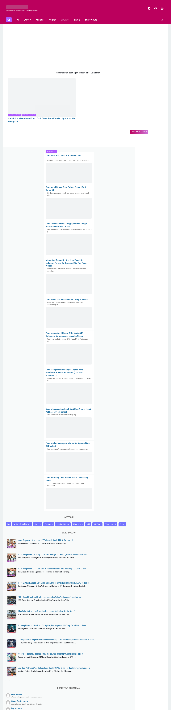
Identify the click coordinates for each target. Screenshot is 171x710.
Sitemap (71, 701)
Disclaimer (100, 701)
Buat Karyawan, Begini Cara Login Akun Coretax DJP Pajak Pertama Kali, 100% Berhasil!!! (148, 485)
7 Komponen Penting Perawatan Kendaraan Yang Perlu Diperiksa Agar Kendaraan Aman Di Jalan (147, 548)
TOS (108, 701)
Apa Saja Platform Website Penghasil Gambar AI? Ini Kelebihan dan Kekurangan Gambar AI (147, 582)
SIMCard (132, 417)
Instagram (25, 102)
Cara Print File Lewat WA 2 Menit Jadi (139, 31)
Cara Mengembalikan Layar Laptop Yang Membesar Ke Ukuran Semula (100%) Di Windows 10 (141, 253)
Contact (79, 701)
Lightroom (32, 102)
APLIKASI (66, 17)
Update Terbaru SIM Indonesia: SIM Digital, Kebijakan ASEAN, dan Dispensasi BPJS (149, 565)
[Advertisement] (60, 45)
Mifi (123, 417)
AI (19, 17)
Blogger (97, 706)
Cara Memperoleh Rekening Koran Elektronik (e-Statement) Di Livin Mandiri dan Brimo (146, 450)
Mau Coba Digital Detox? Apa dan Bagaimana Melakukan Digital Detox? (148, 515)
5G (123, 407)
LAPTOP (28, 17)
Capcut (152, 407)
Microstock (155, 412)
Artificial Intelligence (136, 407)
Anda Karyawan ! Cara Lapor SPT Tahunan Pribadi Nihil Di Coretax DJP (149, 435)
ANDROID (41, 17)
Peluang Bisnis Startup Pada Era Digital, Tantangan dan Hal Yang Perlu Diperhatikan (149, 531)
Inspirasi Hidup (139, 412)
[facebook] (147, 6)
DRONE (78, 17)
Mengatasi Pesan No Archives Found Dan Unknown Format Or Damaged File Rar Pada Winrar (142, 141)
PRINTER (53, 17)
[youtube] (154, 6)
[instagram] (160, 6)
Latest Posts (123, 596)
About (63, 701)
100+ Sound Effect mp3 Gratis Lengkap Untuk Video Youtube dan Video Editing (148, 501)
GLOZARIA (79, 706)
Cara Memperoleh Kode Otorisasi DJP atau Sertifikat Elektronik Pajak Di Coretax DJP (147, 467)
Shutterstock (145, 417)
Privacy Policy (89, 701)
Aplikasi (11, 102)
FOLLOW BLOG (92, 17)
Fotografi (17, 102)
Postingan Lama (102, 120)
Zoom (157, 417)
